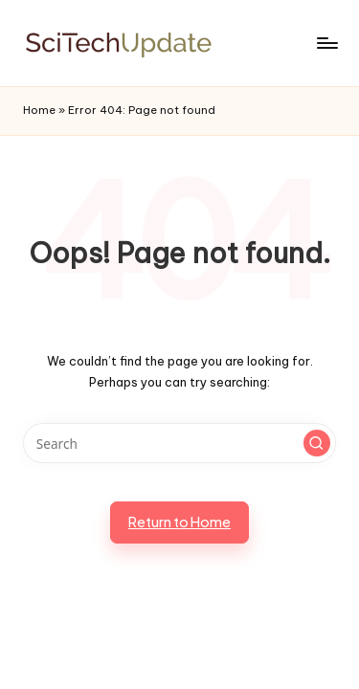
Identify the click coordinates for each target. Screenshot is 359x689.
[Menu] (326, 42)
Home (39, 110)
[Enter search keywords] (179, 443)
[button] (316, 443)
